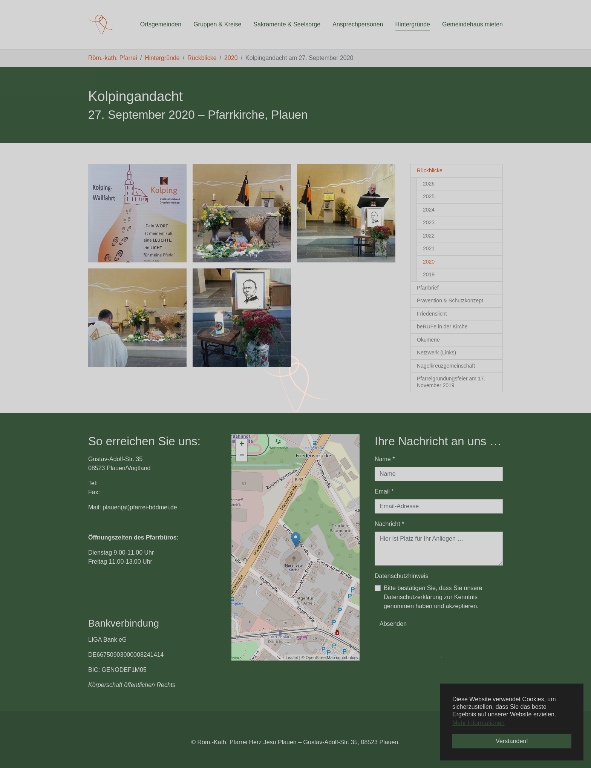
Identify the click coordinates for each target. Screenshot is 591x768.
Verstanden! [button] (512, 741)
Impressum (424, 656)
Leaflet (292, 657)
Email (384, 491)
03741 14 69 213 (124, 492)
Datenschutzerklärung (473, 656)
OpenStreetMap (320, 657)
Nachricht (389, 524)
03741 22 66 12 (120, 483)
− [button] (241, 455)
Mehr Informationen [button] (478, 723)
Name (385, 459)
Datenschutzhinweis (401, 576)
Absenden (393, 624)
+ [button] (241, 444)
